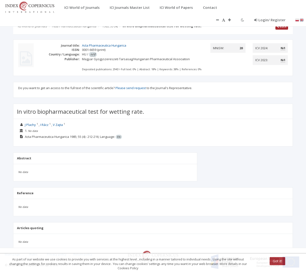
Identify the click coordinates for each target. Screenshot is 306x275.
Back (282, 26)
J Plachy (30, 125)
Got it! (277, 261)
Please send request (130, 88)
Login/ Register (269, 19)
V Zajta (58, 125)
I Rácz (44, 125)
